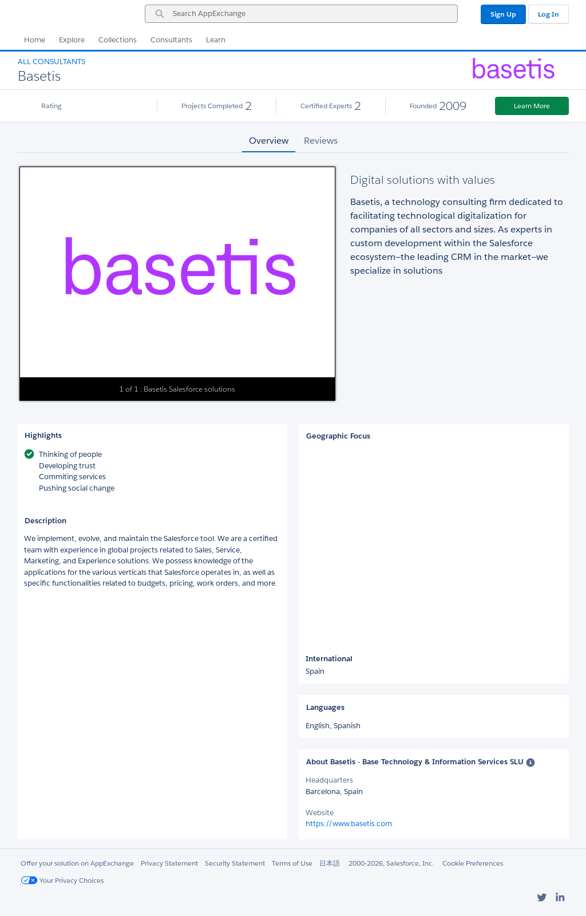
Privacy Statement (169, 863)
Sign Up (503, 14)
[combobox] (301, 14)
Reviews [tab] (321, 141)
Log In (548, 14)
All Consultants (51, 61)
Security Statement (235, 863)
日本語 (329, 863)
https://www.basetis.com (349, 823)
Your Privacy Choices (62, 880)
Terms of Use (292, 863)
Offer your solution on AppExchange (77, 863)
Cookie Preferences (472, 863)
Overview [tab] (268, 141)
